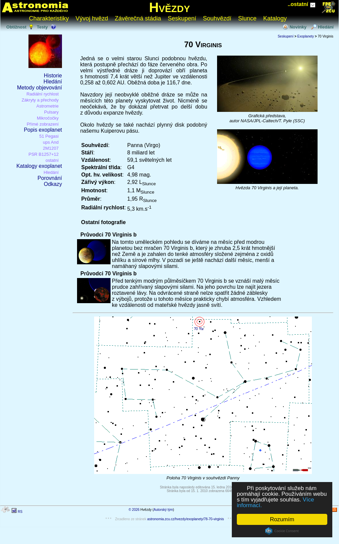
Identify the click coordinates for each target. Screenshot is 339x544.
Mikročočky (48, 118)
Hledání (326, 26)
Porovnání (50, 178)
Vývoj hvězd (92, 18)
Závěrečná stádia (138, 18)
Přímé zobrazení (43, 124)
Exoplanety (305, 36)
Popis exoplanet (43, 130)
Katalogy (275, 18)
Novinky (298, 26)
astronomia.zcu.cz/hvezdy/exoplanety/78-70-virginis (185, 519)
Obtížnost (16, 26)
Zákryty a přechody (40, 100)
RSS (332, 510)
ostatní (52, 160)
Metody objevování (39, 87)
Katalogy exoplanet (39, 166)
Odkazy (53, 184)
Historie (53, 75)
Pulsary (51, 112)
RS (20, 512)
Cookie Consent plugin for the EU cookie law (282, 531)
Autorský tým (163, 510)
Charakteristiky (49, 18)
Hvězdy (169, 7)
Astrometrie (48, 106)
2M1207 (51, 148)
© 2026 (134, 510)
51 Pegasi (49, 136)
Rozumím (282, 519)
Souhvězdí (217, 18)
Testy (42, 26)
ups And (51, 142)
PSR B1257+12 (43, 154)
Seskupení (182, 18)
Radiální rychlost (42, 93)
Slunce (247, 18)
